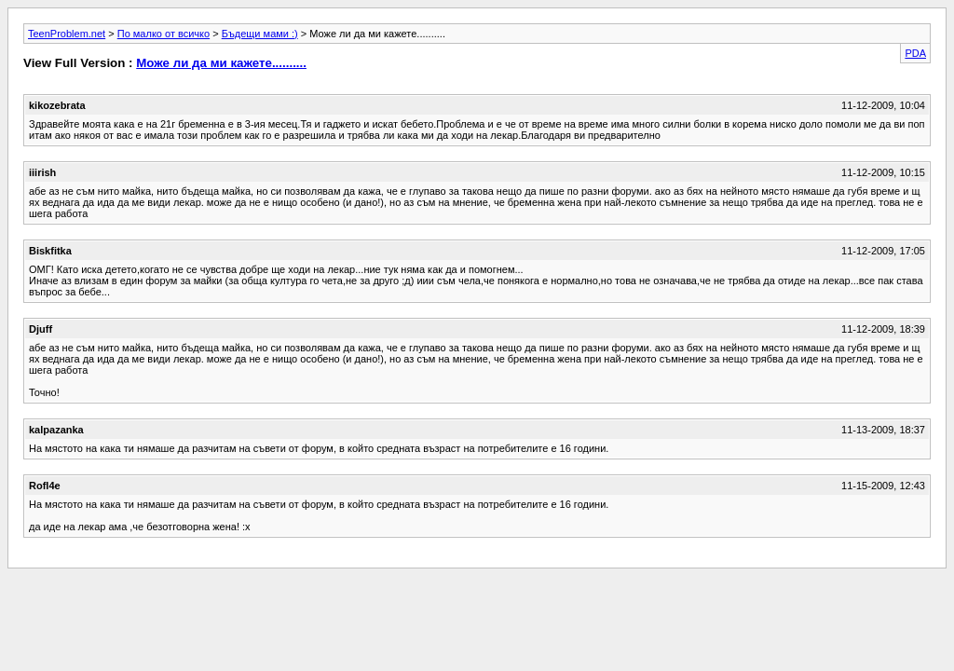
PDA (915, 53)
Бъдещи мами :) (260, 33)
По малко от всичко (163, 33)
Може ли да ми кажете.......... (221, 63)
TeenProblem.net (66, 33)
